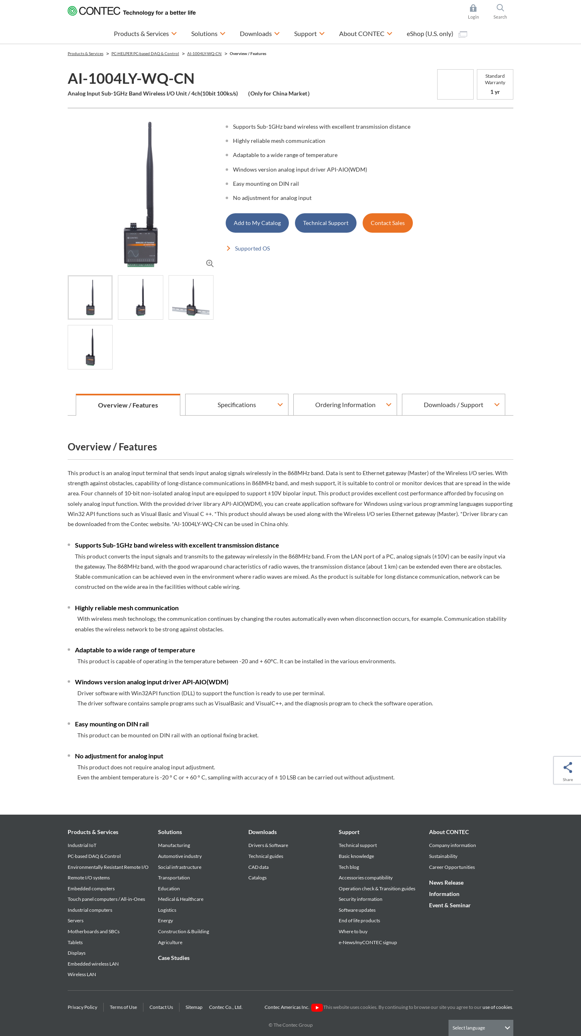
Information (444, 893)
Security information (360, 899)
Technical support (358, 845)
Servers (75, 920)
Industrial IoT (82, 845)
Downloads (262, 831)
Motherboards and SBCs (94, 931)
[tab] (90, 297)
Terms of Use (123, 1007)
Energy (165, 920)
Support (349, 831)
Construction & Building (183, 931)
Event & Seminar (450, 905)
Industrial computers (90, 910)
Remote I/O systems (89, 878)
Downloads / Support (453, 404)
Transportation (174, 878)
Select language (469, 1028)
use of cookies (497, 1007)
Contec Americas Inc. (294, 1007)
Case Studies (174, 957)
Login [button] (477, 11)
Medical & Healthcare (180, 899)
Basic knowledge (356, 856)
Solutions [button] (208, 32)
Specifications (237, 404)
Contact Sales (388, 222)
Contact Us (161, 1007)
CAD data (258, 867)
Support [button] (309, 32)
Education (169, 888)
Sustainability (443, 856)
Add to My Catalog (257, 222)
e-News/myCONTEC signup (368, 942)
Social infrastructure (179, 867)
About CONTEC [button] (366, 32)
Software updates (357, 910)
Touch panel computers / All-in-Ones (106, 899)
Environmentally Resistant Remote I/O (108, 867)
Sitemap (194, 1007)
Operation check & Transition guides (377, 888)
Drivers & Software (268, 845)
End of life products (359, 920)
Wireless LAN (82, 974)
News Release (446, 882)
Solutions (170, 831)
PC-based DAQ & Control (94, 856)
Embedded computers (91, 888)
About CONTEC (449, 831)
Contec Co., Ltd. (226, 1007)
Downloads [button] (260, 32)
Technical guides (265, 856)
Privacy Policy (82, 1007)
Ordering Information (345, 404)
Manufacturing (174, 845)
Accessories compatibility (366, 878)
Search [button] (503, 11)
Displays (76, 953)
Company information (452, 845)
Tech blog (349, 867)
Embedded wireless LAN (93, 964)
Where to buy (353, 931)
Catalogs (257, 878)
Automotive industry (180, 856)
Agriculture (170, 942)
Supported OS (252, 248)
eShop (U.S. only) (437, 34)
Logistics (167, 910)
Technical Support (325, 222)
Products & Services (93, 831)
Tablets (75, 942)
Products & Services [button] (145, 32)
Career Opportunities (452, 867)
